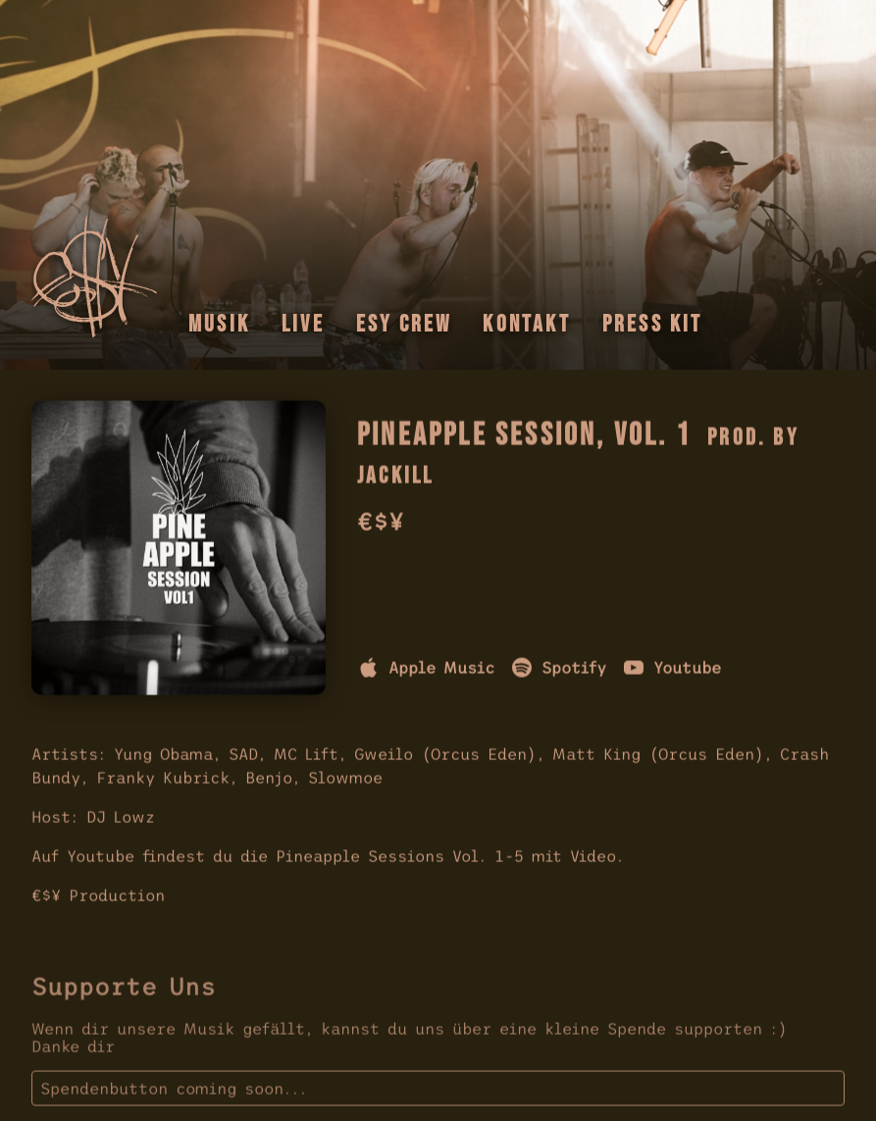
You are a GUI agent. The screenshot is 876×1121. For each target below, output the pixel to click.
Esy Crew (404, 324)
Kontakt (526, 324)
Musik (219, 324)
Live (303, 324)
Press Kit (652, 324)
